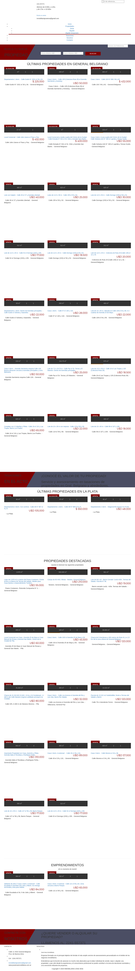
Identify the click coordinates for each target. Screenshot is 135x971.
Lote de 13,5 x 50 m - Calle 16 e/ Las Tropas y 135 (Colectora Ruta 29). (108, 369)
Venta (72, 28)
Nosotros (70, 38)
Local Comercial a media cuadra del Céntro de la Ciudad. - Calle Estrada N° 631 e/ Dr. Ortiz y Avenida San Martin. (67, 138)
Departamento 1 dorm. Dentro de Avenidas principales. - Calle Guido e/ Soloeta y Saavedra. (23, 311)
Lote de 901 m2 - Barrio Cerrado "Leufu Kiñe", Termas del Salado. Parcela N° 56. (111, 580)
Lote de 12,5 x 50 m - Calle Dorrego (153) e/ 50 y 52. (109, 195)
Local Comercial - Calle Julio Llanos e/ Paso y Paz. (21, 137)
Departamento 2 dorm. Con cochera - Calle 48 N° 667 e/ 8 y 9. (23, 507)
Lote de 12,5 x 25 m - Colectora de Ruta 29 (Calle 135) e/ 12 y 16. (110, 253)
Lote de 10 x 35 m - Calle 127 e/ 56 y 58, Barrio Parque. (23, 811)
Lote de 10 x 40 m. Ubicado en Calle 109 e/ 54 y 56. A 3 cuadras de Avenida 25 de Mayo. (110, 311)
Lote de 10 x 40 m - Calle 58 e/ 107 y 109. (105, 426)
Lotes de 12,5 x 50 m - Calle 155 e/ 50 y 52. (63, 195)
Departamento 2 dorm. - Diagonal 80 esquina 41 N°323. (110, 507)
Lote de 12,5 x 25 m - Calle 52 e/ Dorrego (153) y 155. (23, 253)
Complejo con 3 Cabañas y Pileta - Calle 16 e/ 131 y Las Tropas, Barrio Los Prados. (23, 427)
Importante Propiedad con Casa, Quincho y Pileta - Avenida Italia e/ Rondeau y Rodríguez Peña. (21, 754)
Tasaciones (70, 35)
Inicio (70, 24)
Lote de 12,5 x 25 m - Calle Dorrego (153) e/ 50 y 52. (66, 253)
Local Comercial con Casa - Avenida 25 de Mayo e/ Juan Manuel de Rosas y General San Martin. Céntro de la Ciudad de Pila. (23, 639)
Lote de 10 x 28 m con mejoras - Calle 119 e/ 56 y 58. (66, 426)
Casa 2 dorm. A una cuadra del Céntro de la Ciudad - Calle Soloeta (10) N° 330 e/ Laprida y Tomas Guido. (109, 138)
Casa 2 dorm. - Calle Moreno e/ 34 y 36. (105, 753)
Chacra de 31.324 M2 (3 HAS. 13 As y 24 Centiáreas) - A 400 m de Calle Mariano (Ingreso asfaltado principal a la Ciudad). (23, 697)
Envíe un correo (41, 15)
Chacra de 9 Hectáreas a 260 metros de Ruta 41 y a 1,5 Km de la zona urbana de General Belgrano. (110, 638)
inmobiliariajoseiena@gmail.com (20, 963)
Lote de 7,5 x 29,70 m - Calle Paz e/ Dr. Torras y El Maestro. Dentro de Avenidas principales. (65, 369)
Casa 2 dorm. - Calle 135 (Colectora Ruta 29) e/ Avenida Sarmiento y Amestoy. (67, 80)
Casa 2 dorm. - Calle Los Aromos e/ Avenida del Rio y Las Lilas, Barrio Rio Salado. (66, 696)
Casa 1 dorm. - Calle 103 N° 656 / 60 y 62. (105, 79)
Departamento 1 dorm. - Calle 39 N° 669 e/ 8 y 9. (64, 507)
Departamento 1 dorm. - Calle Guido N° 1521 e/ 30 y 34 (23, 79)
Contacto (70, 40)
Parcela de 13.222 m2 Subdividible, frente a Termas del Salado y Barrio (110, 696)
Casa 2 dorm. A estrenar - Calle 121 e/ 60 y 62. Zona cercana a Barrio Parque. (66, 884)
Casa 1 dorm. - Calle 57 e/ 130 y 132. (60, 311)
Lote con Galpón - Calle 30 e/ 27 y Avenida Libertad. (22, 195)
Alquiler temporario (72, 33)
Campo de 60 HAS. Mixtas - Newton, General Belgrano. (67, 579)
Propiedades (69, 26)
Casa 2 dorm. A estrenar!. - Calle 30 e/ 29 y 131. (64, 753)
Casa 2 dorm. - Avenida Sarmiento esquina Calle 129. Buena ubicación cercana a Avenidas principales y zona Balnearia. (23, 370)
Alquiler (72, 31)
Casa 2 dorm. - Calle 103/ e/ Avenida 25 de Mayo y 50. (66, 637)
